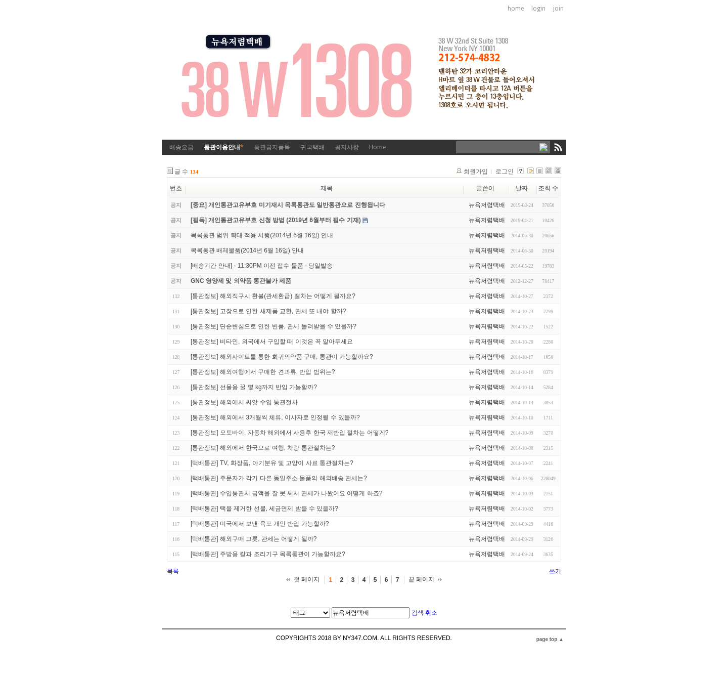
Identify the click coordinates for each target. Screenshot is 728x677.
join (558, 8)
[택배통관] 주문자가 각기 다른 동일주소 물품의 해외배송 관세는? (279, 478)
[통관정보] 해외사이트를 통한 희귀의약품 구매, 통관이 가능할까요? (282, 356)
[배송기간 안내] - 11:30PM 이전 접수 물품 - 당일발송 (262, 265)
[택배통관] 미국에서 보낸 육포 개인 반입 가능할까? (260, 523)
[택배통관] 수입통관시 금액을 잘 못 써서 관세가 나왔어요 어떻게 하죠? (286, 493)
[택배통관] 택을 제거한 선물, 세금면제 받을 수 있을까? (264, 508)
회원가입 (476, 171)
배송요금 (181, 147)
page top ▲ (550, 639)
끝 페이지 (421, 579)
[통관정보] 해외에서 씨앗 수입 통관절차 (244, 402)
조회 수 (548, 188)
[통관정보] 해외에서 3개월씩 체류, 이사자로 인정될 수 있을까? (275, 417)
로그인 (504, 171)
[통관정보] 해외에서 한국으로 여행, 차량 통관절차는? (263, 447)
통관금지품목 (272, 147)
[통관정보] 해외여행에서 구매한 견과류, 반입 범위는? (263, 371)
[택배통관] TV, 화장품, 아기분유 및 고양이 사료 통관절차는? (272, 463)
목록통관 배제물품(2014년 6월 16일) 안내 (247, 250)
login (538, 8)
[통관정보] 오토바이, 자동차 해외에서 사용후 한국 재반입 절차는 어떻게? (289, 432)
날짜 (522, 188)
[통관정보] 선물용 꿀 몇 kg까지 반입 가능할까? (254, 387)
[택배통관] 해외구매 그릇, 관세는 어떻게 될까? (253, 538)
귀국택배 (312, 147)
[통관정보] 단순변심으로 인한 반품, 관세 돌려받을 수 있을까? (273, 326)
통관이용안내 (224, 147)
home (516, 8)
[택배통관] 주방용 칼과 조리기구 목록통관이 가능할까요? (268, 554)
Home (377, 147)
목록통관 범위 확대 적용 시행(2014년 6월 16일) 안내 (262, 235)
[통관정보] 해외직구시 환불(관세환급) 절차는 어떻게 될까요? (273, 296)
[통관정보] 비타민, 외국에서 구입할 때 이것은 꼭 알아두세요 (272, 341)
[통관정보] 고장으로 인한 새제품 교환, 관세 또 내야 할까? (268, 311)
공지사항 (347, 147)
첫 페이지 (307, 579)
